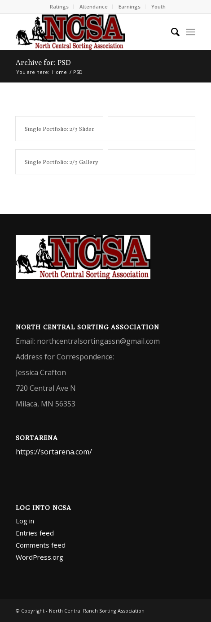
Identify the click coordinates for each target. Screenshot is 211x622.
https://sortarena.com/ (54, 452)
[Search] (171, 32)
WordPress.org (39, 557)
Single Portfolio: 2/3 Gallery (61, 161)
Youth (158, 6)
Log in (25, 520)
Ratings (59, 6)
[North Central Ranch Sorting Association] (87, 32)
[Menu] (190, 32)
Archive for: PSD (43, 62)
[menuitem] (59, 6)
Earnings (130, 6)
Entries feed (35, 532)
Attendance (93, 6)
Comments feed (41, 544)
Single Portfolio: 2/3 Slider (59, 128)
